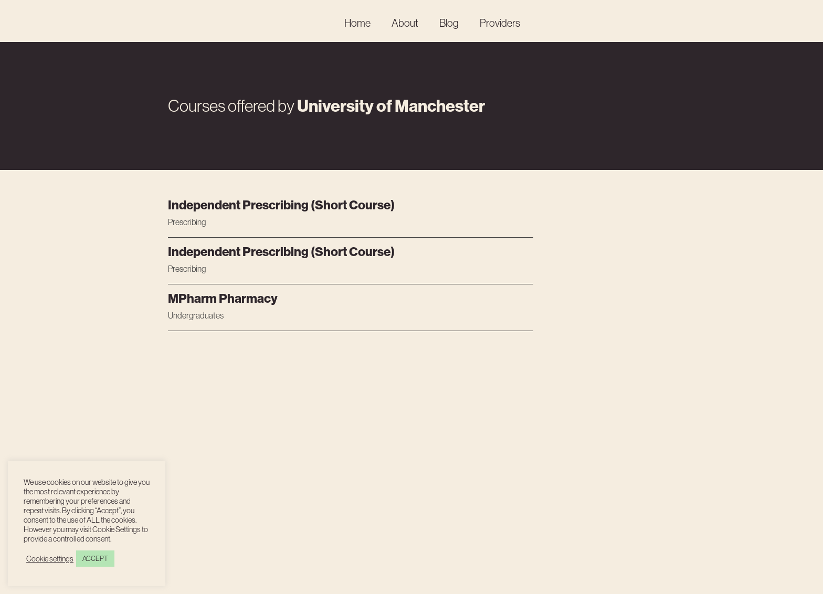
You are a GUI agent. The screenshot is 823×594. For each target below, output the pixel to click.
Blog (449, 22)
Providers (500, 22)
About (405, 22)
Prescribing (187, 222)
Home (357, 22)
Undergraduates (196, 315)
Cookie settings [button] (49, 559)
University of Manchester (391, 106)
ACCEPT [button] (95, 558)
